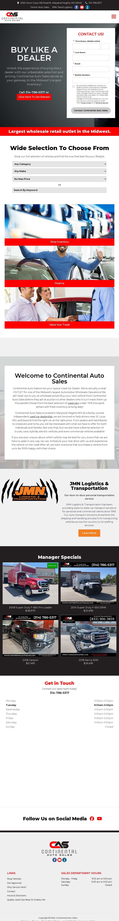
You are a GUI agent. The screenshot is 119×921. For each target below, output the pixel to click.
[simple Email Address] (91, 69)
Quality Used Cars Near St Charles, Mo (26, 899)
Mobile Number (81, 75)
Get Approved (14, 883)
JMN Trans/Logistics (62, 7)
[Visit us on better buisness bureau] (87, 7)
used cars (73, 403)
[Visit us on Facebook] (76, 7)
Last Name (79, 52)
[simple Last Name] (91, 58)
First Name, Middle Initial (86, 41)
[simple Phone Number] (91, 80)
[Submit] (91, 110)
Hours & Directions (16, 895)
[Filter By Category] (59, 164)
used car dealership (41, 416)
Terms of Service (102, 103)
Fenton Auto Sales (39, 7)
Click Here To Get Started (34, 97)
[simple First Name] (86, 46)
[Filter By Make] (59, 171)
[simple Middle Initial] (105, 46)
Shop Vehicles (14, 879)
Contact (11, 891)
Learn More (89, 533)
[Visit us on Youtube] (82, 7)
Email (76, 64)
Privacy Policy (86, 103)
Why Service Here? (16, 887)
